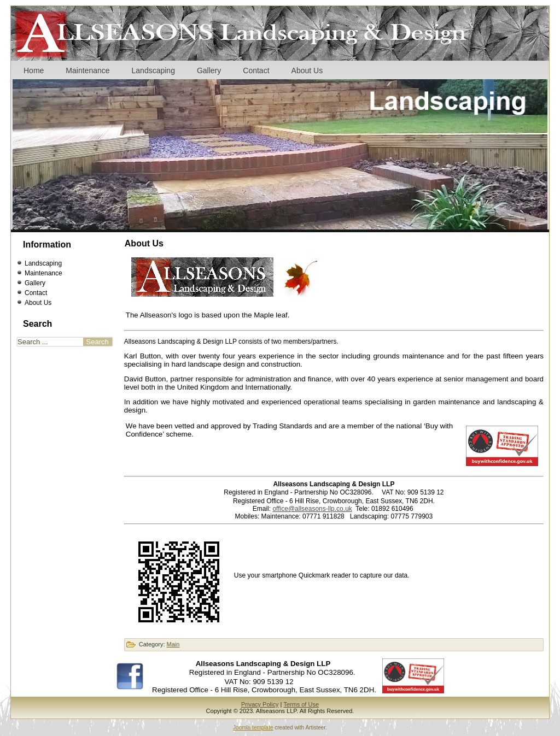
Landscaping (153, 70)
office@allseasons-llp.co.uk (312, 509)
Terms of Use (301, 704)
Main (173, 644)
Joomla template (253, 728)
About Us (307, 70)
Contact (256, 70)
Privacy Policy (259, 704)
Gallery (209, 70)
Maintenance (87, 70)
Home (34, 70)
